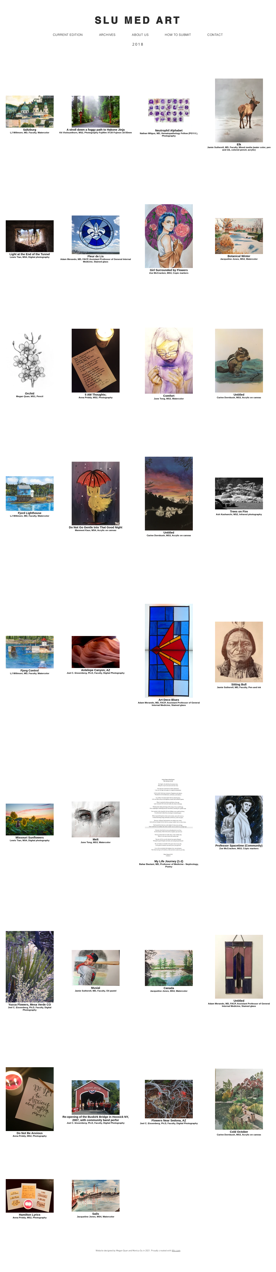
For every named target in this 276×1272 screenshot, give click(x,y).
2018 (138, 44)
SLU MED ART (138, 20)
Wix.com (176, 1250)
